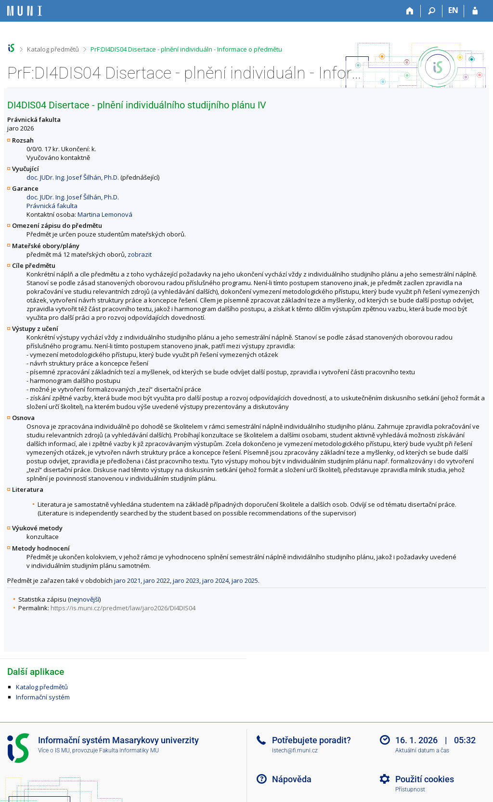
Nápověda (291, 779)
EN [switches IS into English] (453, 10)
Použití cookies (424, 779)
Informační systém (43, 697)
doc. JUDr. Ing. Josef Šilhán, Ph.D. (72, 177)
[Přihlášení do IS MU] (475, 11)
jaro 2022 (156, 580)
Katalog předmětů (53, 49)
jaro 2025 (245, 580)
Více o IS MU (54, 750)
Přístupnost (410, 789)
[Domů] (410, 11)
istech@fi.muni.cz (295, 750)
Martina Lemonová (105, 214)
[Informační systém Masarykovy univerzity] (24, 11)
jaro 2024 (215, 580)
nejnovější (84, 599)
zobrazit (140, 254)
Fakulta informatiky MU (129, 750)
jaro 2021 (127, 580)
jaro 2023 (186, 580)
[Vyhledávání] (431, 11)
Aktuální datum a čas (422, 750)
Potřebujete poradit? (311, 740)
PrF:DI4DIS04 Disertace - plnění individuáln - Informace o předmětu (186, 49)
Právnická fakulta (52, 205)
